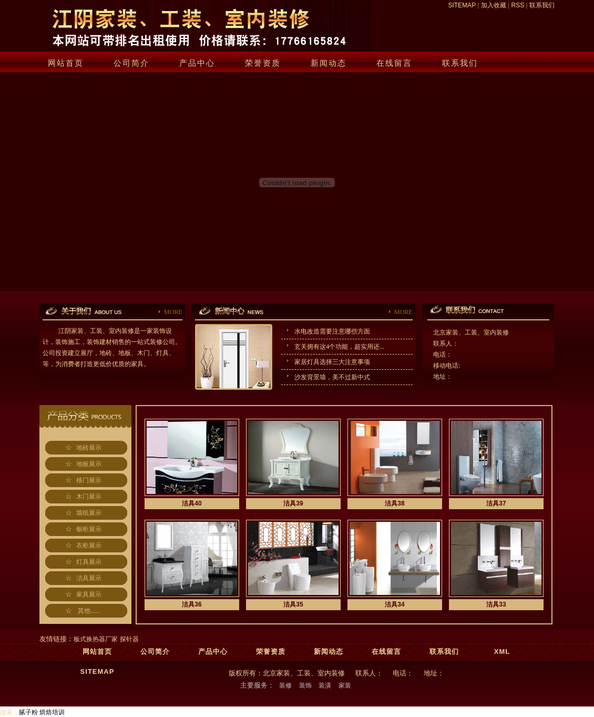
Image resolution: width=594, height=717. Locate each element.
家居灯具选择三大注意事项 (330, 362)
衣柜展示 (88, 545)
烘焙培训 (52, 712)
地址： (442, 376)
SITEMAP (461, 5)
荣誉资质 (263, 62)
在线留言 (394, 62)
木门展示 (88, 496)
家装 (345, 685)
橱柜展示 (88, 529)
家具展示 (88, 594)
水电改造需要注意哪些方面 (330, 331)
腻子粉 (28, 712)
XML (502, 651)
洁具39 (293, 503)
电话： (442, 354)
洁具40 (191, 503)
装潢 (325, 685)
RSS (518, 5)
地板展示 (88, 464)
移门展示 (88, 480)
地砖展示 (88, 447)
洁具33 (496, 604)
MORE (173, 312)
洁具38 (394, 503)
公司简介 (131, 62)
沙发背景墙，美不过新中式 (330, 377)
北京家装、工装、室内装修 (471, 332)
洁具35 (293, 604)
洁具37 (496, 503)
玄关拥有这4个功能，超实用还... (337, 346)
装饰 (305, 685)
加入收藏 (493, 5)
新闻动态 (328, 62)
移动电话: (446, 365)
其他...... (89, 610)
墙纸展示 (88, 513)
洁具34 (394, 604)
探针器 (129, 639)
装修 (285, 685)
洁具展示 (88, 578)
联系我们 (542, 5)
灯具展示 (88, 561)
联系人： (445, 343)
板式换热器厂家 (96, 639)
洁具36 (191, 604)
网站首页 (66, 62)
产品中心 (197, 62)
